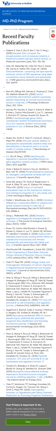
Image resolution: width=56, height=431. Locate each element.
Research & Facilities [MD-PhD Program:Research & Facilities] (11, 29)
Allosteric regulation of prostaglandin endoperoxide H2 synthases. (28, 218)
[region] (28, 414)
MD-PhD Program (17, 20)
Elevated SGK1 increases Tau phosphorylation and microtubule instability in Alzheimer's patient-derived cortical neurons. (28, 56)
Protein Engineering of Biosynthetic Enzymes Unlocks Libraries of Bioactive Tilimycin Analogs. (29, 255)
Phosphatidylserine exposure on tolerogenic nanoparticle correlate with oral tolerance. (29, 175)
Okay (28, 422)
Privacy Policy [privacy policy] (30, 415)
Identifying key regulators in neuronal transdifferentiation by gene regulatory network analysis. (27, 159)
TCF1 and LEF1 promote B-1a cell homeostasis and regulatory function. (29, 303)
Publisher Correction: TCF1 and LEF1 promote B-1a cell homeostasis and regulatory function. (27, 359)
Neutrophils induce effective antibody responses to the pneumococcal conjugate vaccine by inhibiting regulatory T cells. (27, 374)
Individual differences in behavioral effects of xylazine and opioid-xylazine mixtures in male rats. (29, 203)
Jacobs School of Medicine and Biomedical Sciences (23, 12)
